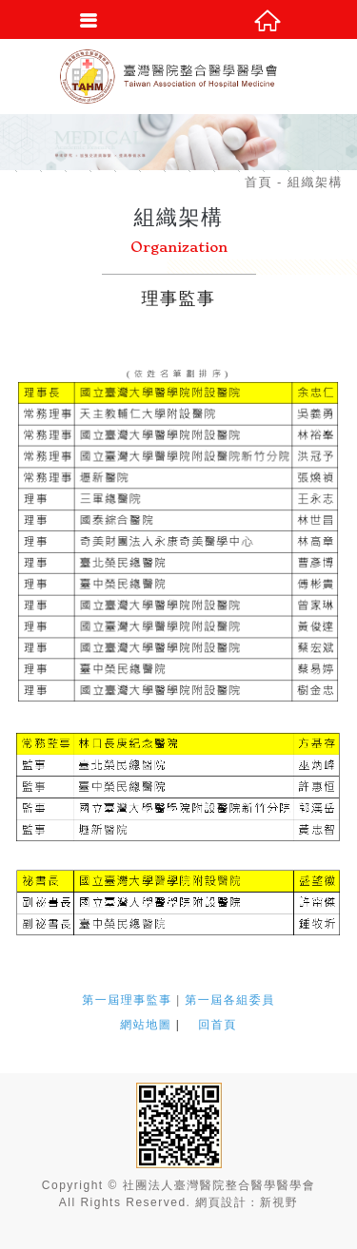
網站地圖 (145, 1024)
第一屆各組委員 (230, 1000)
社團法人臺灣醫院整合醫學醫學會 (179, 76)
